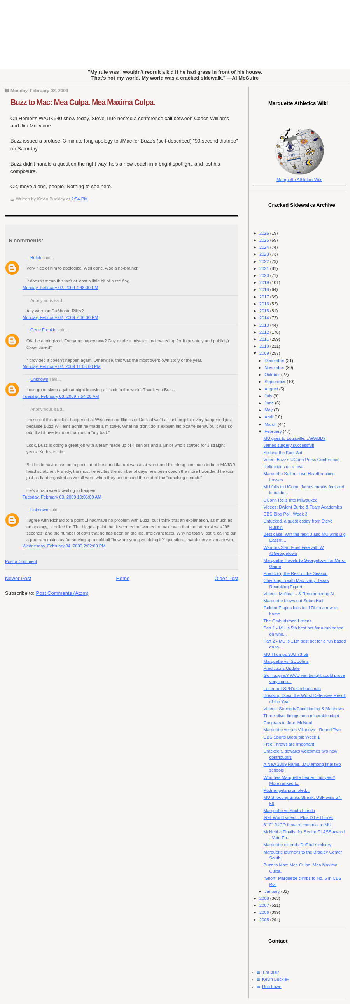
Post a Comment (21, 561)
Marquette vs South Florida (289, 810)
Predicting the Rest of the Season (296, 573)
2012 (264, 332)
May (269, 410)
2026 (264, 233)
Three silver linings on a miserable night (302, 715)
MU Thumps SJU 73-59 (286, 654)
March (271, 424)
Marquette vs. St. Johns (286, 661)
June (269, 403)
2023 (264, 254)
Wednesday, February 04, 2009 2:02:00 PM (64, 546)
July (268, 396)
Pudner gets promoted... (287, 790)
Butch (35, 257)
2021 (264, 268)
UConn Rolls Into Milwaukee (291, 500)
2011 (264, 339)
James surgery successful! (289, 445)
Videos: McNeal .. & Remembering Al (299, 593)
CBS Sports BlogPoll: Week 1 (292, 737)
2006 (264, 912)
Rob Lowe (272, 986)
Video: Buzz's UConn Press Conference (302, 459)
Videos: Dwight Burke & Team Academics (303, 507)
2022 (264, 261)
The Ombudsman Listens (288, 621)
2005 (264, 919)
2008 (264, 898)
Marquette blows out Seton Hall (294, 600)
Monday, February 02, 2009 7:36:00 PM (60, 317)
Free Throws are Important (289, 744)
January (272, 891)
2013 (264, 325)
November (274, 367)
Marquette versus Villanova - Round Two (302, 729)
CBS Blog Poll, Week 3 (286, 514)
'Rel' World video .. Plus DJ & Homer (298, 817)
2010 (264, 346)
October (272, 374)
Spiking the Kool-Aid (283, 452)
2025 (264, 240)
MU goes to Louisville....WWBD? (295, 438)
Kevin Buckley (275, 979)
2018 (264, 289)
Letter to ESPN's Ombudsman (292, 688)
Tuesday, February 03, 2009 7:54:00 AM (61, 396)
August (271, 389)
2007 (264, 905)
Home (123, 578)
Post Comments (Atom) (62, 593)
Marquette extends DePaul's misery (297, 844)
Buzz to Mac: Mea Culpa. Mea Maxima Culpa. (82, 102)
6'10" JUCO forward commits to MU (297, 825)
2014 (264, 317)
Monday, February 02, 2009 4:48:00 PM (60, 287)
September (275, 381)
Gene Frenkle (43, 330)
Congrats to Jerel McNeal (288, 722)
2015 (264, 311)
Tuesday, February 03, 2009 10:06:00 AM (62, 497)
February (273, 431)
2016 (264, 304)
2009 (264, 353)
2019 (264, 282)
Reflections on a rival (284, 466)
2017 (264, 297)
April (269, 417)
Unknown (39, 379)
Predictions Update (282, 668)
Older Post (226, 578)
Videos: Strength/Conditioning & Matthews (304, 708)
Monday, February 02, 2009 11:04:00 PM (62, 366)
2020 (264, 275)
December (274, 360)
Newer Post (18, 578)
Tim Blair (270, 972)
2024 (264, 247)
